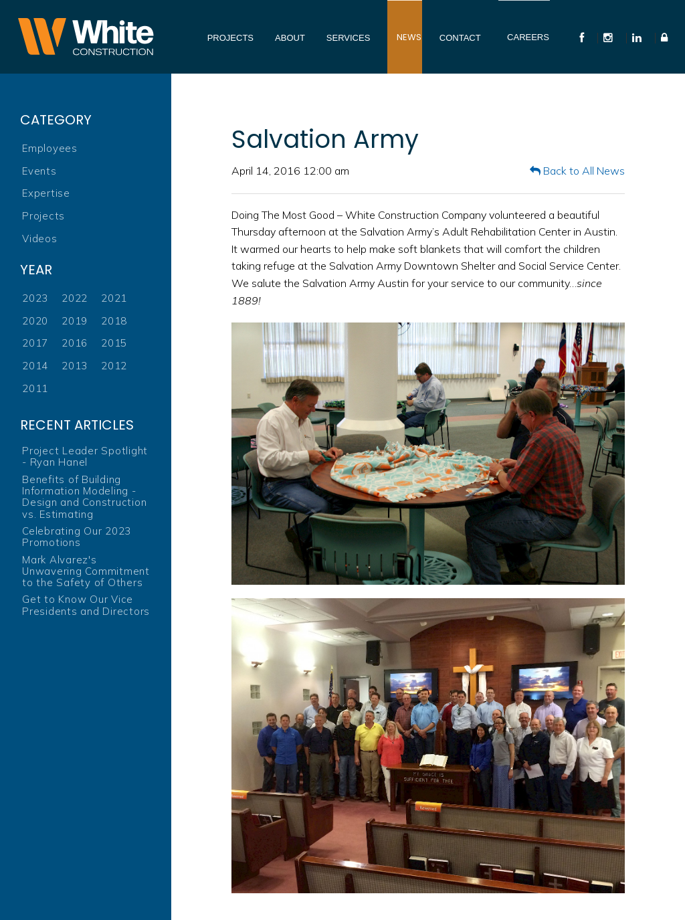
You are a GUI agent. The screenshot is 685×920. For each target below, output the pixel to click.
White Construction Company (85, 37)
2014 (35, 365)
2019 (75, 320)
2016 (75, 343)
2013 (75, 365)
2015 (114, 343)
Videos (40, 238)
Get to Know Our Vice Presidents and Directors (86, 605)
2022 (75, 298)
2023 (35, 298)
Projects (43, 215)
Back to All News (577, 170)
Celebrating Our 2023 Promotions (76, 537)
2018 (114, 320)
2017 (35, 343)
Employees (50, 148)
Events (39, 171)
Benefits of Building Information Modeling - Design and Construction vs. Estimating (84, 497)
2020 (35, 320)
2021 (114, 298)
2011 (35, 388)
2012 (114, 365)
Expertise (46, 193)
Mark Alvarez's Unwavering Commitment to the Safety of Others (86, 571)
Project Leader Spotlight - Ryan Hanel (85, 456)
